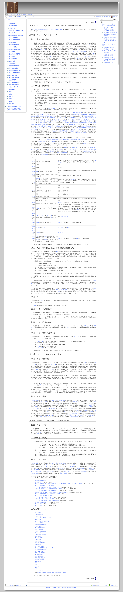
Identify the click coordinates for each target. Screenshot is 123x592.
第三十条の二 (61, 227)
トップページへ (39, 570)
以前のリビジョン (20, 16)
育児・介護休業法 (13, 37)
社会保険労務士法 (13, 68)
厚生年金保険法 (13, 58)
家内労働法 (38, 544)
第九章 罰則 (38, 505)
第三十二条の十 (71, 119)
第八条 (78, 147)
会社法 (11, 96)
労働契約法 (12, 28)
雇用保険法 (12, 51)
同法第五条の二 (53, 117)
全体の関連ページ (108, 62)
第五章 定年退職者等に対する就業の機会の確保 (47, 493)
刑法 (10, 98)
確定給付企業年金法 (14, 77)
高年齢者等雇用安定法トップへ (43, 480)
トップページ (8, 20)
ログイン (115, 16)
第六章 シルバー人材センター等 (43, 495)
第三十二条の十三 (83, 119)
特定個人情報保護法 (14, 82)
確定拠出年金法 (13, 75)
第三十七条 (78, 149)
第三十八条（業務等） (109, 30)
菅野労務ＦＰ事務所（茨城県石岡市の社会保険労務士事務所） (61, 587)
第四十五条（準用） (109, 49)
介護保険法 (12, 63)
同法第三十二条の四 (77, 129)
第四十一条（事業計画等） (110, 37)
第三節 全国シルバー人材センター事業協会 (47, 500)
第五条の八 (63, 117)
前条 (47, 89)
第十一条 (36, 149)
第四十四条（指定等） (109, 47)
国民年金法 (12, 61)
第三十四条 (65, 121)
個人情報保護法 (13, 80)
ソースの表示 (10, 16)
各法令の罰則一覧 (13, 87)
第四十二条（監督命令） (110, 39)
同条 (50, 56)
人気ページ (12, 101)
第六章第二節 (70, 415)
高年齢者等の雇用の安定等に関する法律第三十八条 (50, 126)
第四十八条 (76, 121)
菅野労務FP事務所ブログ (14, 106)
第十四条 (59, 149)
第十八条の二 (74, 117)
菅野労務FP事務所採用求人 (15, 110)
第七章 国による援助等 (41, 502)
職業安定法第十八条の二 (75, 124)
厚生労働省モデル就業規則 (16, 35)
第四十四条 (43, 49)
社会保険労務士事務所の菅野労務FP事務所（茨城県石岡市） (47, 29)
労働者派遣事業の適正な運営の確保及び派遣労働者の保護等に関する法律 (65, 140)
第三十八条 (87, 326)
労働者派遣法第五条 (62, 152)
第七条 (73, 147)
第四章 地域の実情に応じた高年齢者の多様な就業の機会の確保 (51, 492)
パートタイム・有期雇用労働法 (43, 518)
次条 (89, 44)
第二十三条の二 (41, 215)
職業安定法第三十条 (54, 108)
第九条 (91, 147)
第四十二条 (50, 415)
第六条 (33, 171)
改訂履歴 (11, 103)
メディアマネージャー (102, 585)
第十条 (45, 236)
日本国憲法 (12, 89)
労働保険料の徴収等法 (14, 54)
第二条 (84, 143)
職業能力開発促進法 (14, 65)
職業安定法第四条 (77, 112)
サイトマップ (107, 16)
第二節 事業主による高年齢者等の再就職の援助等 (49, 488)
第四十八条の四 (86, 121)
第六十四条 (42, 122)
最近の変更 (98, 16)
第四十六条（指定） (109, 54)
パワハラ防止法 (13, 47)
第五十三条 (40, 347)
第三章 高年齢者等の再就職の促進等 (44, 485)
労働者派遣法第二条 (87, 151)
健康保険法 (12, 56)
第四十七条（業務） (109, 55)
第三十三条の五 (55, 121)
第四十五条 (52, 408)
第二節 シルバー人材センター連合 (45, 498)
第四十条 (106, 35)
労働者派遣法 (12, 42)
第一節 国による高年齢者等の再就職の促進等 (48, 487)
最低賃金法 (12, 33)
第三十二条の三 (84, 117)
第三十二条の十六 (44, 121)
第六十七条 (52, 122)
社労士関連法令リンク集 (15, 70)
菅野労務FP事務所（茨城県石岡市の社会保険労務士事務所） (52, 572)
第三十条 (52, 127)
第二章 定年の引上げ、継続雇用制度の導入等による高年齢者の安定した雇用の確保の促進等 (58, 483)
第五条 (53, 141)
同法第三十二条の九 (81, 132)
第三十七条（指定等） (109, 29)
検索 (114, 19)
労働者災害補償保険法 (14, 49)
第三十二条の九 (57, 119)
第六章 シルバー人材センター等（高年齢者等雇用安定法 (20, 14)
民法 (10, 91)
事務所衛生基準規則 (14, 84)
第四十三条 (62, 400)
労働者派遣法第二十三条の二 (63, 290)
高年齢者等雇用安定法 (14, 40)
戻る (94, 585)
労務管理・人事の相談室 (14, 108)
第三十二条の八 (43, 119)
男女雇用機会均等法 (14, 44)
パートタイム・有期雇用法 (16, 30)
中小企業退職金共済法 (14, 72)
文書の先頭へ (114, 585)
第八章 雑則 (38, 503)
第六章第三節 (80, 468)
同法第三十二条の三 (45, 114)
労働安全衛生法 (13, 25)
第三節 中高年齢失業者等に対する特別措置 (47, 490)
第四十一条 (54, 463)
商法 (10, 94)
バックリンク (30, 16)
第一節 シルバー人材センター (44, 497)
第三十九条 (75, 51)
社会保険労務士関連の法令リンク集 (44, 548)
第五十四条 (94, 149)
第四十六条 (71, 466)
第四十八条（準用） (109, 57)
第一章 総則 (38, 482)
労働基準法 (12, 23)
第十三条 (50, 149)
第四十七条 (35, 473)
